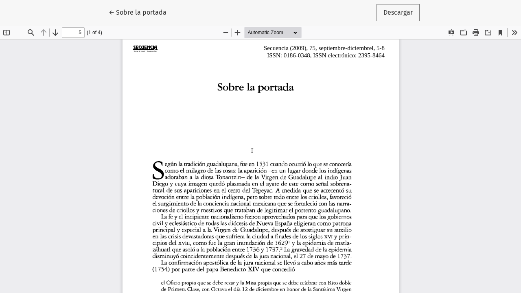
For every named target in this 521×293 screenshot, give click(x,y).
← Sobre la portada (141, 11)
